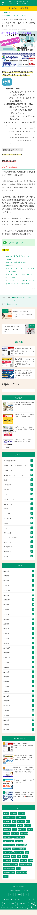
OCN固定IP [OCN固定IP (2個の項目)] (7, 829)
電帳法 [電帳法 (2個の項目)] (6, 876)
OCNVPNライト (9, 499)
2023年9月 (6, 710)
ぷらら (6, 528)
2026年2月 (6, 581)
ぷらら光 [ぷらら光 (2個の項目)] (6, 833)
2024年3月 (6, 691)
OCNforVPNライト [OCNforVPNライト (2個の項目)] (9, 825)
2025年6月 (6, 619)
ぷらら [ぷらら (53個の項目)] (30, 829)
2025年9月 (6, 605)
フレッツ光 (7, 533)
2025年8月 (6, 609)
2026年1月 (6, 585)
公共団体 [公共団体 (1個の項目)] (6, 857)
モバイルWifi (8, 547)
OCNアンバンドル (9, 504)
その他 (6, 523)
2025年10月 (6, 600)
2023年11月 (6, 701)
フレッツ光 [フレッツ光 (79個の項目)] (19, 841)
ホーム (5, 13)
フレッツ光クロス (11, 537)
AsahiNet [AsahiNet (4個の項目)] (13, 813)
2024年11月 (6, 653)
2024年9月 (6, 662)
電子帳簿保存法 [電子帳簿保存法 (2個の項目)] (22, 872)
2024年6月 (6, 677)
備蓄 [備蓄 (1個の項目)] (26, 853)
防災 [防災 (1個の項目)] (18, 868)
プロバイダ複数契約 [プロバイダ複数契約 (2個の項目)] (19, 849)
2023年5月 (6, 730)
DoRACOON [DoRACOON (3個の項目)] (21, 817)
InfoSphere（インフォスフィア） (14, 16)
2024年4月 (6, 686)
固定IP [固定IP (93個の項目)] (31, 860)
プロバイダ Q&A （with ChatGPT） (18, 3)
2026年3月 (6, 576)
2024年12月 (6, 648)
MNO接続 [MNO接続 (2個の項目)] (21, 821)
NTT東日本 (7, 485)
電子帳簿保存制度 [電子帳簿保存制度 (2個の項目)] (9, 872)
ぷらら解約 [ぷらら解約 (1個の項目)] (24, 833)
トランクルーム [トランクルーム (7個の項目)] (19, 837)
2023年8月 (6, 715)
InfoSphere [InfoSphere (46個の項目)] (7, 821)
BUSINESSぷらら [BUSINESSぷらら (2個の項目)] (9, 817)
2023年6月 (6, 725)
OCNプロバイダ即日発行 (18, 8)
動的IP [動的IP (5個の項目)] (13, 857)
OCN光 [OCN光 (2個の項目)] (20, 825)
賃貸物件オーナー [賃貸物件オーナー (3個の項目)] (25, 864)
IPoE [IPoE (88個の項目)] (14, 821)
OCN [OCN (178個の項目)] (28, 821)
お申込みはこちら (16, 242)
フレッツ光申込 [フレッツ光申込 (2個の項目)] (22, 845)
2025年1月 (6, 643)
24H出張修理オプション (11, 461)
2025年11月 (6, 595)
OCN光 (6, 509)
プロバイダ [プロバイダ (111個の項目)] (7, 849)
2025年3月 (6, 633)
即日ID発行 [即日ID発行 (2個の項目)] (7, 860)
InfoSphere (13, 304)
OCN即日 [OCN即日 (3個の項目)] (27, 825)
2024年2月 (6, 696)
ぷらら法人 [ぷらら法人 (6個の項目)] (14, 833)
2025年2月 (6, 638)
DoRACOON (8, 470)
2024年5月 (6, 681)
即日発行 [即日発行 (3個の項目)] (15, 860)
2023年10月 (6, 705)
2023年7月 (6, 720)
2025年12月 (6, 590)
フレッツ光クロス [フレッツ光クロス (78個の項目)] (9, 845)
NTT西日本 (7, 489)
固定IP (6, 556)
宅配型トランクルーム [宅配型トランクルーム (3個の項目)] (10, 864)
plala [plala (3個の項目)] (14, 829)
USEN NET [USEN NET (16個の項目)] (21, 829)
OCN (5, 494)
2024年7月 (6, 672)
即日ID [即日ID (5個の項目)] (25, 857)
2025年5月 (6, 624)
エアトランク (8, 518)
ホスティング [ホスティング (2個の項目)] (8, 853)
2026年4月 (6, 571)
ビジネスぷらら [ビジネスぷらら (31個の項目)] (8, 841)
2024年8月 (6, 667)
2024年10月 (6, 657)
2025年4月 (6, 629)
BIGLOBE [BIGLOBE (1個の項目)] (22, 813)
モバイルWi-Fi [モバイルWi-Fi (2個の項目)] (18, 853)
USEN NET (7, 513)
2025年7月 (6, 614)
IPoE (5, 480)
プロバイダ (7, 542)
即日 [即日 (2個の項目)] (19, 857)
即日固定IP (7, 551)
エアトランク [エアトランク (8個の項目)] (8, 837)
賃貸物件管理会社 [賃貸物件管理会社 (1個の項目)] (9, 868)
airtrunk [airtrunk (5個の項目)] (6, 813)
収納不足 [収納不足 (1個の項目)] (23, 860)
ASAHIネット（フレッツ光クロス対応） (16, 465)
